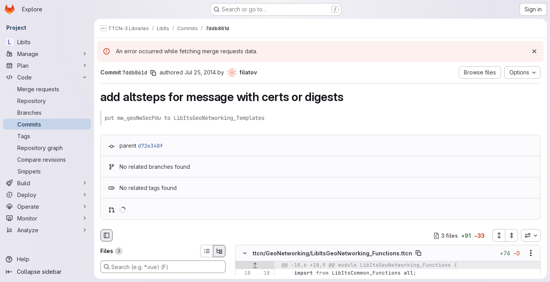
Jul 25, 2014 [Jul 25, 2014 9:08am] (200, 72)
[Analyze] (47, 229)
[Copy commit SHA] (153, 73)
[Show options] (531, 253)
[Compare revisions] (47, 159)
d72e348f (150, 145)
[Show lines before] (254, 265)
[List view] (206, 251)
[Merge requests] (47, 88)
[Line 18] (244, 273)
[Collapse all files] (511, 235)
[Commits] (47, 124)
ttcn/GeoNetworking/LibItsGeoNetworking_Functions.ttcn (332, 253)
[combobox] (531, 235)
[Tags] (47, 135)
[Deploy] (47, 194)
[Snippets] (47, 171)
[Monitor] (47, 218)
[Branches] (47, 112)
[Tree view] (219, 251)
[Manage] (47, 53)
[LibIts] (47, 41)
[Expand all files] (498, 235)
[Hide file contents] (245, 253)
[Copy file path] (418, 253)
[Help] (47, 259)
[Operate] (47, 206)
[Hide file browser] (106, 235)
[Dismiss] (534, 51)
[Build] (47, 182)
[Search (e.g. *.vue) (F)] (163, 266)
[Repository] (47, 100)
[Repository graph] (47, 147)
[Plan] (47, 65)
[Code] (47, 77)
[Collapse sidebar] (47, 271)
